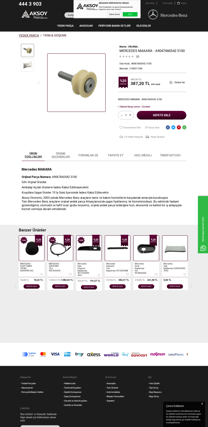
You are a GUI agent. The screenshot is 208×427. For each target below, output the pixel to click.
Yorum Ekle (152, 127)
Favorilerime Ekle (130, 127)
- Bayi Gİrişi (153, 350)
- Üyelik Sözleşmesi (72, 346)
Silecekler (143, 25)
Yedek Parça (65, 25)
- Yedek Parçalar (28, 337)
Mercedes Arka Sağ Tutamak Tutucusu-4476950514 (169, 268)
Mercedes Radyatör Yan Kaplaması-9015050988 (83, 267)
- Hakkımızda (69, 337)
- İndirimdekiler (112, 346)
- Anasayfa (110, 337)
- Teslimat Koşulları (72, 342)
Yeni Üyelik (168, 3)
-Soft (89, 423)
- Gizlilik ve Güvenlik (72, 359)
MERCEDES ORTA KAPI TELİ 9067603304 (26, 267)
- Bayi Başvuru (154, 346)
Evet (130, 14)
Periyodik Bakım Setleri (114, 25)
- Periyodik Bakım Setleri (32, 346)
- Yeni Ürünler (111, 342)
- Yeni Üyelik (153, 337)
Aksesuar (86, 25)
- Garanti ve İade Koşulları (75, 355)
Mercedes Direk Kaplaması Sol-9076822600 (112, 268)
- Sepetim (110, 355)
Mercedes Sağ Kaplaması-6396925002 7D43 (140, 267)
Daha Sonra (114, 14)
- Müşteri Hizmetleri (114, 350)
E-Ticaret (95, 423)
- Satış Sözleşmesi (71, 350)
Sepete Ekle (161, 115)
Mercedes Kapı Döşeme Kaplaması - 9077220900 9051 (54, 269)
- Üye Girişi (153, 342)
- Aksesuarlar (26, 342)
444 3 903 (30, 4)
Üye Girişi (150, 3)
